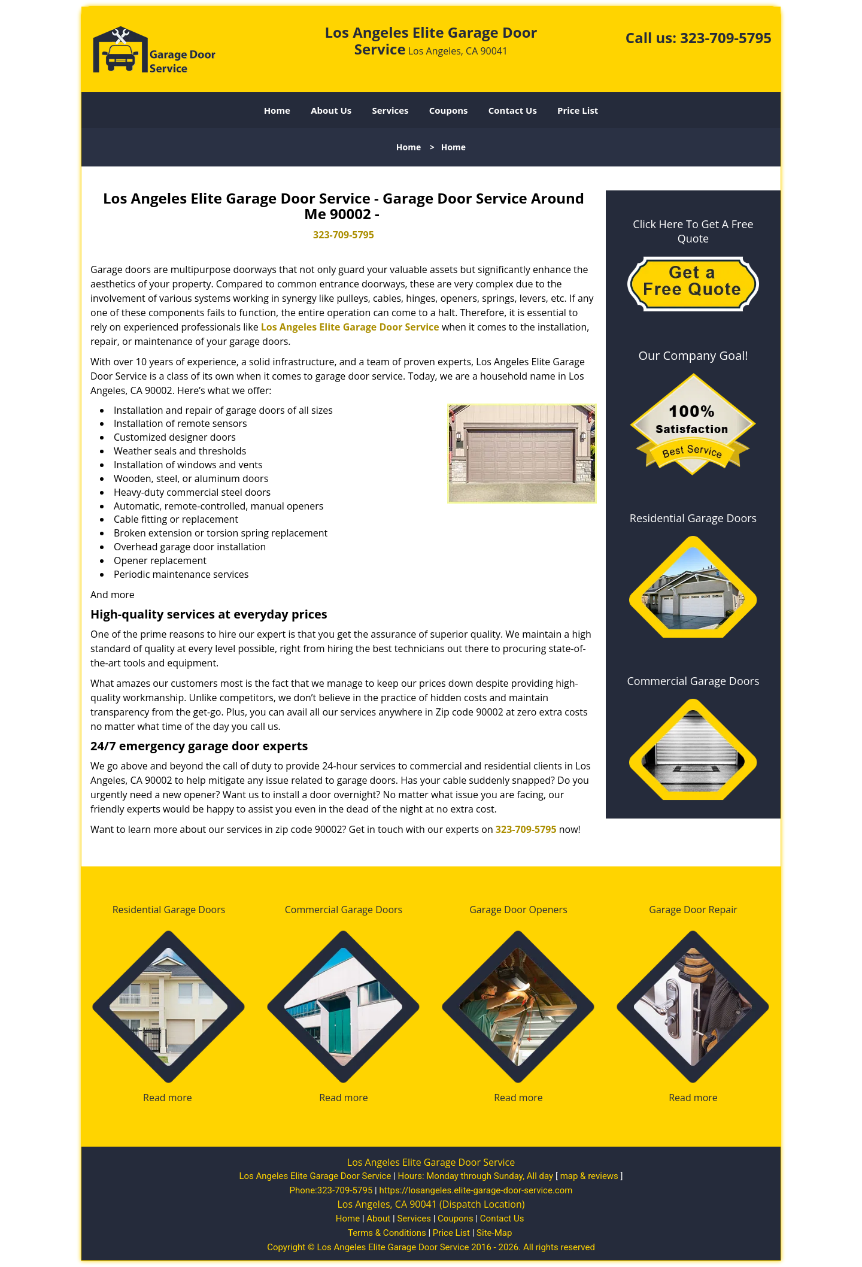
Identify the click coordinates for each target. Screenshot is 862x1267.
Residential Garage (154, 909)
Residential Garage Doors (693, 518)
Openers (548, 909)
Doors (211, 909)
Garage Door (497, 909)
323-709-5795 (726, 37)
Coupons (448, 110)
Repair (723, 909)
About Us (331, 110)
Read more (167, 1097)
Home (277, 110)
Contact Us (512, 110)
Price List (577, 110)
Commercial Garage (329, 909)
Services (390, 110)
